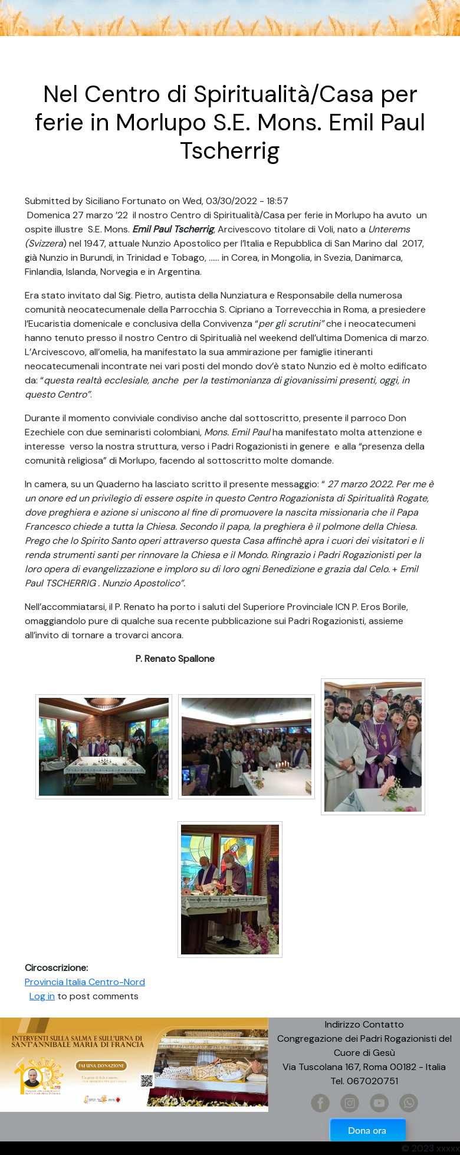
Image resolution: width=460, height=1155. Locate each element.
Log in (42, 996)
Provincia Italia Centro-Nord (85, 982)
